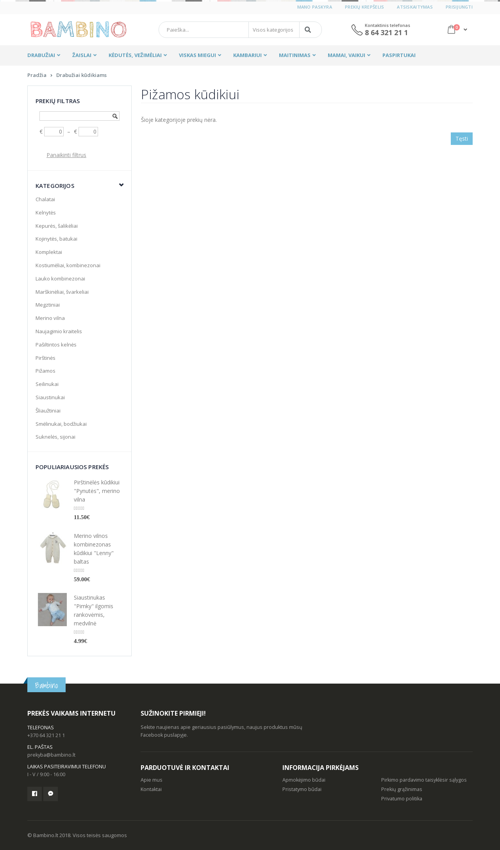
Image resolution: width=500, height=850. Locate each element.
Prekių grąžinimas (401, 789)
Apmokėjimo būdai (303, 780)
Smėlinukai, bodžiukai (61, 423)
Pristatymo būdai (301, 789)
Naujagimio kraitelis (59, 331)
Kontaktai (151, 789)
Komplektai (49, 251)
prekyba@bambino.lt (51, 755)
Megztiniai (48, 304)
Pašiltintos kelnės (56, 344)
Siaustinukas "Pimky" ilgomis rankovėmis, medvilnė (93, 610)
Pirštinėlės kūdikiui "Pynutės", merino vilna (97, 491)
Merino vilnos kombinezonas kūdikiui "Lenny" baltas (94, 548)
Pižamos (45, 370)
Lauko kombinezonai (60, 278)
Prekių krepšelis (364, 7)
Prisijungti (459, 7)
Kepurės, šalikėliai (57, 225)
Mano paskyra (314, 7)
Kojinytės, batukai (56, 238)
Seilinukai (47, 384)
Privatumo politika (401, 798)
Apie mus (151, 780)
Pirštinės (45, 357)
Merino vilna (50, 317)
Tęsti (461, 138)
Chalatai (45, 199)
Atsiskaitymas (415, 7)
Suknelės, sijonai (55, 436)
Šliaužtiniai (48, 410)
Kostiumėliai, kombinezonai (68, 265)
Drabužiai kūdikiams (81, 75)
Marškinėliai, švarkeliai (62, 291)
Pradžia (36, 75)
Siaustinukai (50, 397)
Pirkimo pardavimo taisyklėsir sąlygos (424, 780)
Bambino (46, 685)
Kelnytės (46, 212)
